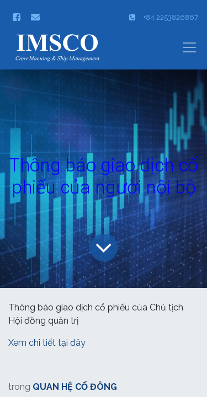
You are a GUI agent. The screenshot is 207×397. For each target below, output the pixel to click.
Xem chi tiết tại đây (48, 342)
